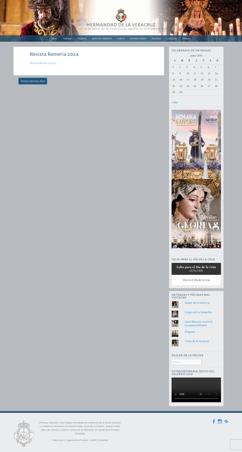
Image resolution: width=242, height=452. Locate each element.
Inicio (54, 38)
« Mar (175, 102)
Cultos (120, 38)
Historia (67, 38)
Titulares (81, 38)
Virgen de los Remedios (198, 312)
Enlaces (186, 38)
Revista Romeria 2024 (43, 63)
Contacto (172, 38)
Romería (156, 38)
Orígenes (190, 331)
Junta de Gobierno (102, 38)
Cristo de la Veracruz (197, 341)
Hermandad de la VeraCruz (121, 24)
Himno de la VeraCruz (197, 303)
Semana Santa (138, 38)
